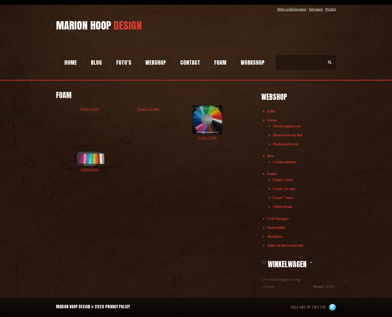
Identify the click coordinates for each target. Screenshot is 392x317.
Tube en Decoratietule (285, 245)
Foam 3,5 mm (284, 188)
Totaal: (318, 286)
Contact (190, 62)
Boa (270, 156)
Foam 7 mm (283, 197)
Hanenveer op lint (287, 135)
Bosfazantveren (285, 144)
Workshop (253, 62)
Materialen (276, 227)
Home (70, 62)
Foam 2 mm (283, 179)
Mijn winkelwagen (291, 9)
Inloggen (316, 9)
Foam (220, 62)
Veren (272, 120)
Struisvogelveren (287, 126)
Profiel (331, 9)
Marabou (275, 236)
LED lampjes (278, 218)
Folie (271, 111)
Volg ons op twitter (308, 307)
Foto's (123, 62)
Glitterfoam (283, 206)
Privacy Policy (117, 307)
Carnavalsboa (284, 162)
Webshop (155, 62)
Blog (96, 62)
